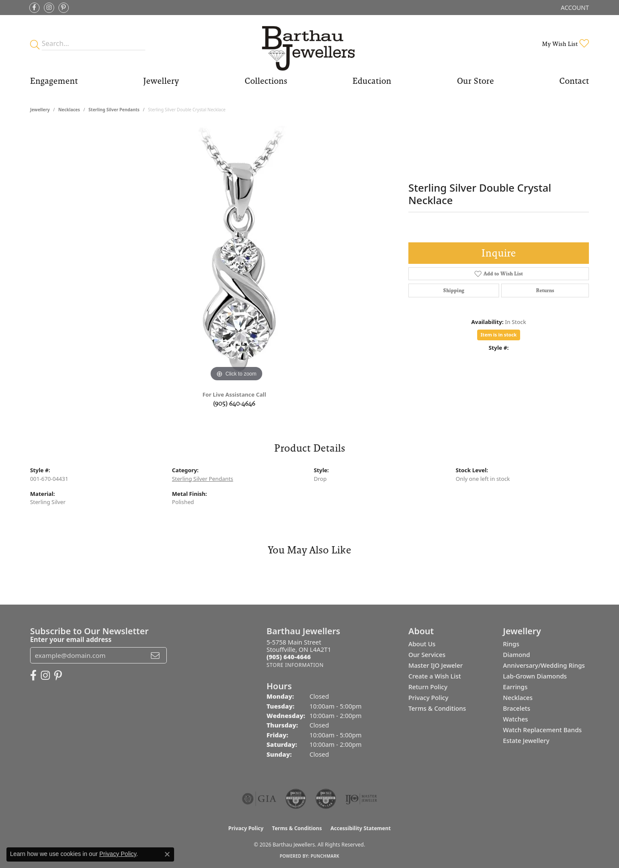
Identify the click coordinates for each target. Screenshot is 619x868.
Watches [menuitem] (515, 719)
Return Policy (427, 687)
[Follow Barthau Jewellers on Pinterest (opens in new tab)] (63, 8)
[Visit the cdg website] (295, 799)
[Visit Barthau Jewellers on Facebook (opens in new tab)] (34, 8)
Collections (266, 81)
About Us (421, 644)
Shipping (453, 290)
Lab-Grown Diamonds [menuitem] (535, 676)
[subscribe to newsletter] (155, 655)
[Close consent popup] (167, 854)
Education (371, 81)
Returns (545, 290)
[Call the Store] (289, 657)
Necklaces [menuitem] (518, 698)
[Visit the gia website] (259, 799)
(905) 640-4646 (234, 403)
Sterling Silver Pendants (114, 110)
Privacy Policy (428, 698)
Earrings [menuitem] (515, 687)
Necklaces (69, 110)
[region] (236, 255)
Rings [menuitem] (511, 644)
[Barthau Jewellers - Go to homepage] (309, 43)
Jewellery (161, 81)
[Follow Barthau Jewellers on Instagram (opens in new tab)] (49, 8)
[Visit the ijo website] (361, 799)
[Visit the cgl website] (326, 799)
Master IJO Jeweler (435, 665)
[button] (574, 7)
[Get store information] (295, 665)
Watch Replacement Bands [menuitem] (542, 730)
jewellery (40, 110)
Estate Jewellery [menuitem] (526, 741)
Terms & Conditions (437, 708)
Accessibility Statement (361, 828)
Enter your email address (70, 639)
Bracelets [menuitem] (516, 708)
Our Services (426, 655)
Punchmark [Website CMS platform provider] (325, 856)
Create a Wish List (434, 676)
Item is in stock (499, 334)
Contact (574, 81)
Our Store (475, 81)
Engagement (54, 81)
